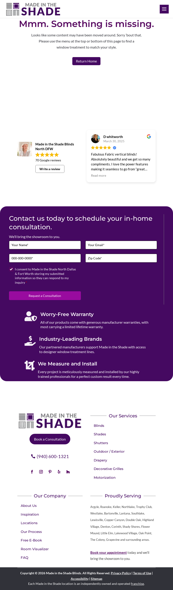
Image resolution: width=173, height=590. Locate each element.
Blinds (99, 425)
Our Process (31, 532)
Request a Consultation (45, 296)
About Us (29, 505)
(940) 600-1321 (53, 456)
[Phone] (45, 258)
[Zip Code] (121, 258)
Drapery (100, 460)
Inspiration (30, 514)
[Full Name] (45, 245)
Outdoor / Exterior (109, 451)
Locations (29, 523)
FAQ (24, 557)
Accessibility (80, 579)
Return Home (86, 61)
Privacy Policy (121, 573)
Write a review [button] (49, 169)
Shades (100, 434)
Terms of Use (142, 573)
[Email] (121, 245)
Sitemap (96, 579)
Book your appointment (108, 552)
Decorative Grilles (108, 469)
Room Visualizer (35, 549)
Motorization (105, 477)
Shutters (101, 443)
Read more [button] (98, 175)
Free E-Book (31, 540)
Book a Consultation (50, 439)
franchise (137, 584)
